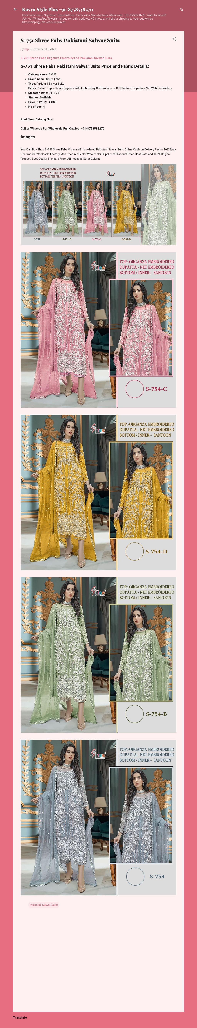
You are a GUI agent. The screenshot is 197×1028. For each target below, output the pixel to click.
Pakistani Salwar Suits (44, 905)
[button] (174, 40)
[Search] (181, 10)
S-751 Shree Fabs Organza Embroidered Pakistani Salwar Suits (66, 58)
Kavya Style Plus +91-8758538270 (57, 9)
